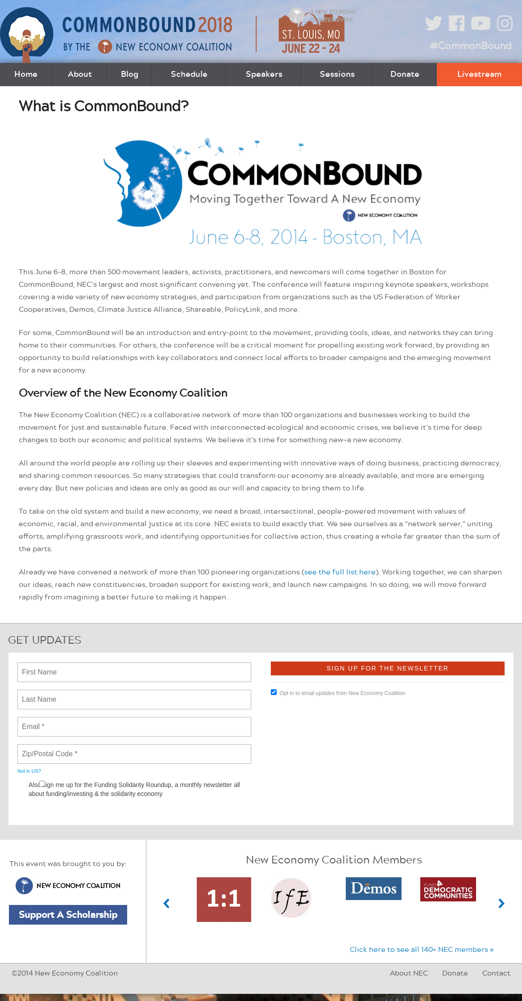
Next (502, 903)
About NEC (409, 973)
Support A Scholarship (68, 915)
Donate (404, 75)
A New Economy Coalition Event (333, 16)
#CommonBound (471, 46)
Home (25, 75)
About (80, 75)
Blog (129, 75)
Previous (166, 903)
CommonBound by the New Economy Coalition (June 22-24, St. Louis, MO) (173, 35)
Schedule (189, 75)
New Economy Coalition (68, 885)
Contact (496, 973)
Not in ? (29, 771)
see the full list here (340, 572)
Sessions (337, 75)
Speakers (264, 75)
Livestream (479, 75)
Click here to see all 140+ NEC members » (422, 949)
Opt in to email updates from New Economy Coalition (338, 692)
